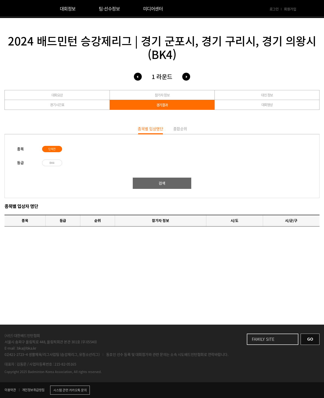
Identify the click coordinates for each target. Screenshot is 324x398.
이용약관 (10, 389)
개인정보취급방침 (33, 389)
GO (310, 339)
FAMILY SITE (263, 339)
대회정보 (68, 8)
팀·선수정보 (109, 8)
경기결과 (162, 107)
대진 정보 (266, 95)
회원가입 (290, 9)
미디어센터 (153, 8)
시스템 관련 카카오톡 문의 (70, 390)
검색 (162, 183)
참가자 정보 (162, 95)
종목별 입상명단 (146, 128)
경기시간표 (57, 106)
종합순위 (185, 128)
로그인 (274, 9)
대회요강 (57, 95)
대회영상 (267, 106)
